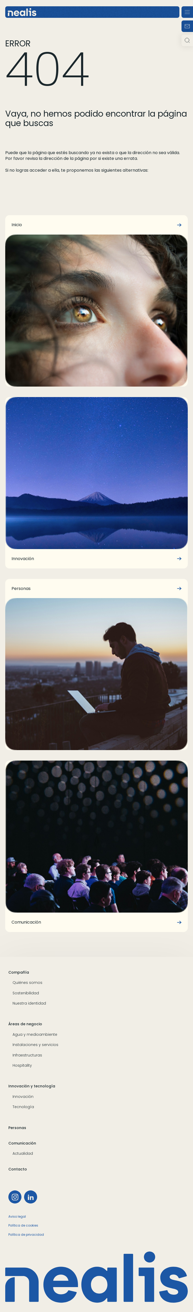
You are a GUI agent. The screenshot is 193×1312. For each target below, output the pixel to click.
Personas (17, 1128)
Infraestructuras (27, 1055)
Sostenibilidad (26, 993)
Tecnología (23, 1107)
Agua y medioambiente (35, 1035)
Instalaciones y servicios (35, 1045)
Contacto (17, 1169)
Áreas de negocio (25, 1024)
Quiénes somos (27, 983)
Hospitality (22, 1065)
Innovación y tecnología (31, 1086)
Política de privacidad (26, 1234)
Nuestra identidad (29, 1003)
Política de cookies (23, 1225)
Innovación (23, 1097)
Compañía (18, 972)
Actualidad (23, 1154)
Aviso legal (17, 1216)
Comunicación (22, 1143)
